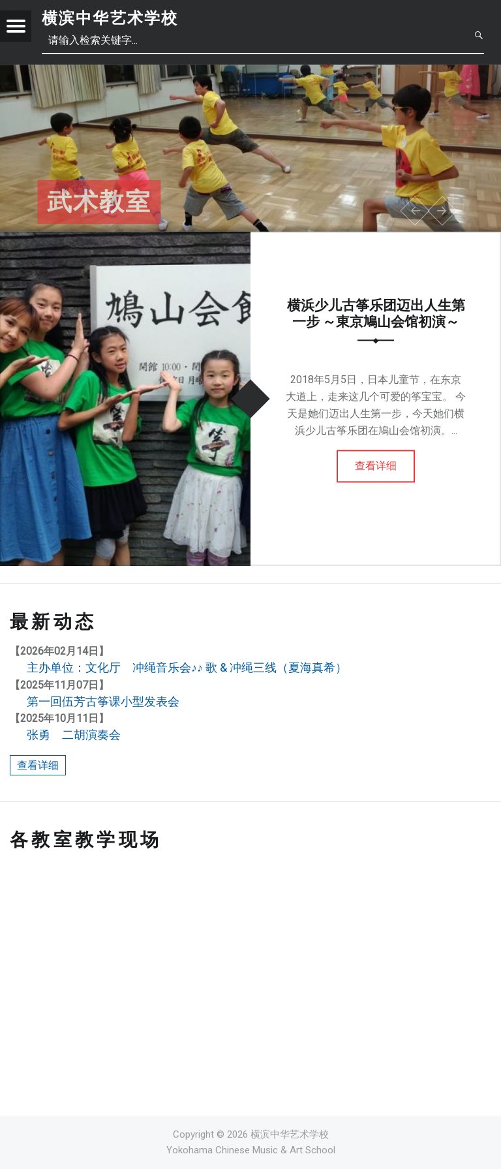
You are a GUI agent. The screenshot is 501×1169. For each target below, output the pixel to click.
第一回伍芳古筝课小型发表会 (103, 701)
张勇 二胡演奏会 (74, 734)
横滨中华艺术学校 (110, 18)
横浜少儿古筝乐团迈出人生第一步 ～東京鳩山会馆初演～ (376, 313)
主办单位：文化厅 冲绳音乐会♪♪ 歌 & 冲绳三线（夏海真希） (187, 667)
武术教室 (99, 202)
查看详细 (376, 466)
